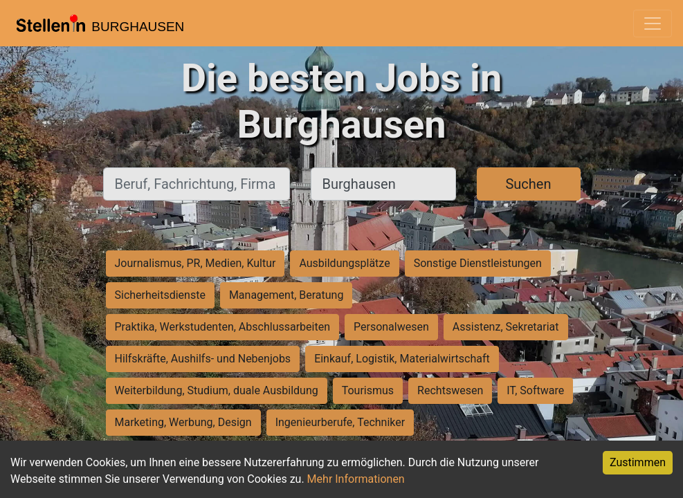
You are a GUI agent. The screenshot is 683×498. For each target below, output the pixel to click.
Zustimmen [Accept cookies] (638, 462)
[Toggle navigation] (652, 23)
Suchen (528, 184)
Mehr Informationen (356, 479)
